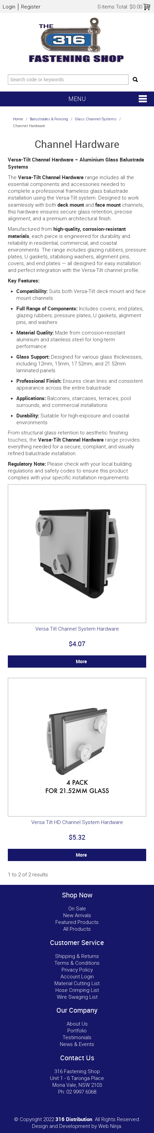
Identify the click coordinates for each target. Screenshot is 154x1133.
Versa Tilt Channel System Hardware (77, 629)
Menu (77, 98)
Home (18, 119)
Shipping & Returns (77, 956)
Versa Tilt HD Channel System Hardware (77, 822)
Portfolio (77, 1031)
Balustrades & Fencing (49, 119)
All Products (77, 929)
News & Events (77, 1044)
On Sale (77, 909)
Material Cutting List (77, 983)
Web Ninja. (110, 1126)
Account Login (77, 977)
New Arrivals (77, 915)
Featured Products (77, 922)
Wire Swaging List (77, 997)
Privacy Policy (77, 970)
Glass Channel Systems (96, 119)
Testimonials (77, 1037)
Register (30, 7)
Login (9, 7)
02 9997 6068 (81, 1092)
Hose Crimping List (77, 990)
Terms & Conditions (77, 963)
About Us (77, 1024)
